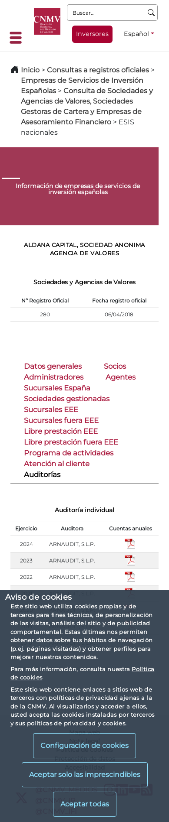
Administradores (53, 377)
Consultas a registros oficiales (98, 70)
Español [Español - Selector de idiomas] (136, 34)
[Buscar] (151, 12)
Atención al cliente (56, 463)
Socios (115, 366)
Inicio (30, 70)
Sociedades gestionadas (66, 398)
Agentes (121, 377)
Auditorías (42, 474)
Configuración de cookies (84, 745)
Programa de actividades (68, 452)
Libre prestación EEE (61, 431)
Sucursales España (57, 387)
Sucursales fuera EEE (61, 420)
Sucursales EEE (51, 409)
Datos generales (53, 366)
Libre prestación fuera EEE (71, 442)
